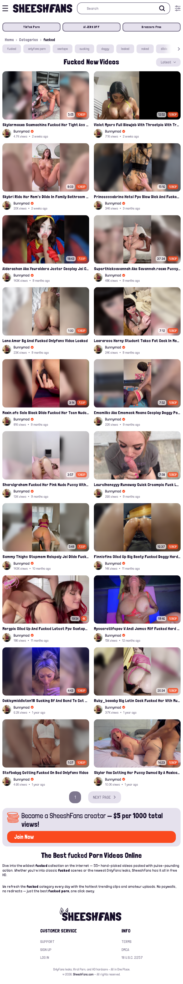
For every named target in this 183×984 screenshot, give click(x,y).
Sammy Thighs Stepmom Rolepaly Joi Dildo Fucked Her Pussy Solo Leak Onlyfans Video (45, 556)
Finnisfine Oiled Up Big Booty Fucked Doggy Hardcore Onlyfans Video (137, 556)
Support (47, 941)
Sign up (45, 949)
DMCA (125, 949)
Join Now (24, 836)
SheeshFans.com (83, 974)
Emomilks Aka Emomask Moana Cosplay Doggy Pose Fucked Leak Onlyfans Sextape (137, 412)
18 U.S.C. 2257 (132, 957)
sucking (84, 49)
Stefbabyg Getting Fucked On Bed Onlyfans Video (45, 772)
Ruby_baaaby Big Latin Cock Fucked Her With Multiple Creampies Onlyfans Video (137, 700)
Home (9, 39)
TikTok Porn (31, 27)
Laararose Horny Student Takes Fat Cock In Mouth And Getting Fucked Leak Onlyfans (137, 340)
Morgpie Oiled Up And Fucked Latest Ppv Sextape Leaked (45, 628)
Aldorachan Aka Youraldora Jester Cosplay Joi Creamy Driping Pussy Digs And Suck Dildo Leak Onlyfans (45, 268)
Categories (28, 39)
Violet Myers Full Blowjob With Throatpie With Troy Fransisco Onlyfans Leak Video (137, 124)
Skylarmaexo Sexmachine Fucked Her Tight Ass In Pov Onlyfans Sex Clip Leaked (45, 124)
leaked (125, 49)
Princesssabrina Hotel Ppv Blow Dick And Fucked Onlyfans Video (137, 196)
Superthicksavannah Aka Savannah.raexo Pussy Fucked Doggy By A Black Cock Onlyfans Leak (137, 268)
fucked (11, 49)
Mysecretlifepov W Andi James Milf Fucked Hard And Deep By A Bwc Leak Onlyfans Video (137, 628)
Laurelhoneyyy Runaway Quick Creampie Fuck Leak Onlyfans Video (137, 484)
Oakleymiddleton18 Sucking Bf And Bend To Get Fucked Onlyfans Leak (45, 700)
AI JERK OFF (91, 27)
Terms (127, 941)
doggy (105, 49)
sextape (62, 49)
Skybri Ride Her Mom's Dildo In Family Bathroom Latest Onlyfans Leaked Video (45, 196)
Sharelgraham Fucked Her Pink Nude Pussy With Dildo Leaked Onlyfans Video (45, 484)
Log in (44, 957)
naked (145, 49)
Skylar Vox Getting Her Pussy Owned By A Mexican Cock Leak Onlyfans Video (137, 772)
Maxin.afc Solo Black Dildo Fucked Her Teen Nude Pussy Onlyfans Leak (45, 412)
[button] (172, 48)
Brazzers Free (151, 27)
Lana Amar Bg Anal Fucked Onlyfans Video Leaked (45, 340)
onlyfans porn (37, 49)
